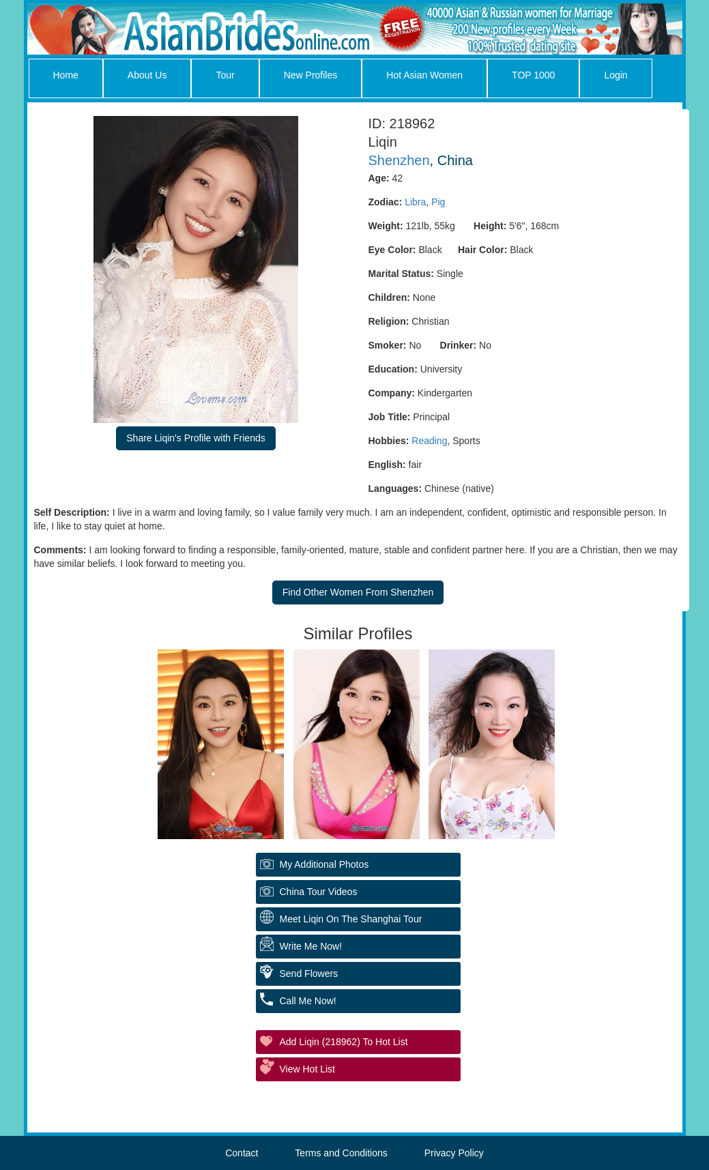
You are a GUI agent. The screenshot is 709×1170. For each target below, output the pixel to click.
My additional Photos (324, 864)
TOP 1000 (533, 75)
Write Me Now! (311, 946)
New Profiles (311, 75)
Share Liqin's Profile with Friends (195, 438)
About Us (147, 75)
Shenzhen (399, 160)
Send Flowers (309, 973)
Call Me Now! (308, 1000)
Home (65, 75)
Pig (438, 201)
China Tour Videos (319, 891)
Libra (415, 201)
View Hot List (307, 1069)
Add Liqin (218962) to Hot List (344, 1041)
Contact (241, 1152)
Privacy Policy (454, 1152)
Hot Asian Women (424, 75)
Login (615, 75)
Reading (429, 440)
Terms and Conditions (341, 1152)
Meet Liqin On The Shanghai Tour (351, 918)
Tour (225, 75)
